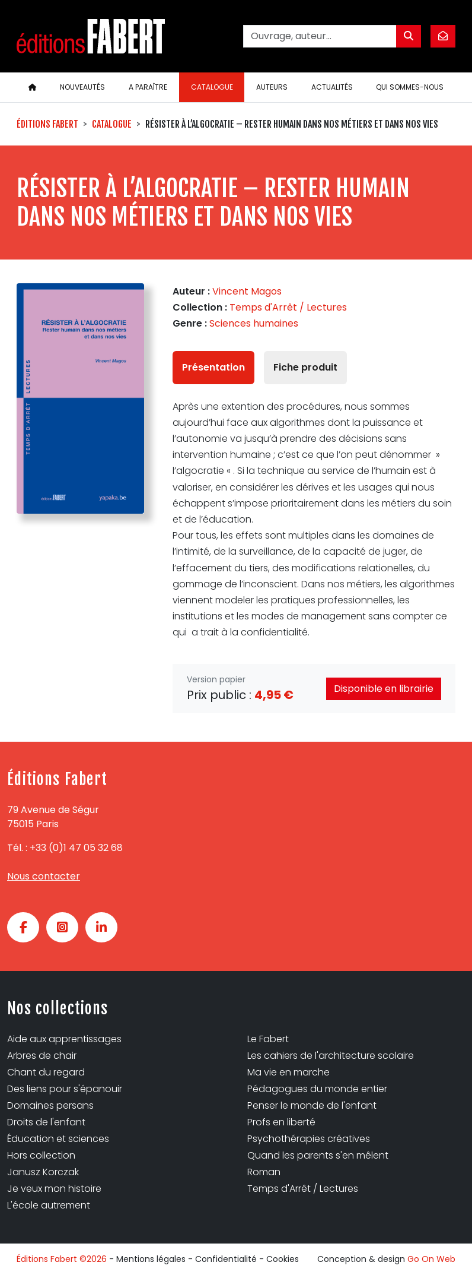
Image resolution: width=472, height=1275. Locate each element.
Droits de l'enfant (46, 1122)
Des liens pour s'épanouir (64, 1089)
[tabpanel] (314, 519)
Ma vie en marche (288, 1072)
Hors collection (41, 1155)
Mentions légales (151, 1259)
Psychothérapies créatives (308, 1139)
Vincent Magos (247, 291)
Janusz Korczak (43, 1172)
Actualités (332, 87)
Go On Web (431, 1259)
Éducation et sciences (58, 1139)
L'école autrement (48, 1205)
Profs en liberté (281, 1122)
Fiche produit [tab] (305, 367)
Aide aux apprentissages (64, 1039)
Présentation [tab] (213, 367)
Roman (263, 1172)
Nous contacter (43, 876)
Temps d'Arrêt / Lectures (288, 307)
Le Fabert (268, 1039)
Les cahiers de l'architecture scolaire (330, 1055)
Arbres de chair (41, 1055)
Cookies (282, 1259)
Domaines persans (50, 1105)
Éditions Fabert (47, 124)
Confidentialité (226, 1259)
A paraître (148, 87)
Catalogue (212, 87)
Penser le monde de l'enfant (312, 1105)
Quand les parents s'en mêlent (317, 1155)
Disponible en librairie (383, 688)
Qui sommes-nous (410, 87)
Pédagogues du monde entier (317, 1089)
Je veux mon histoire (54, 1188)
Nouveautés (82, 87)
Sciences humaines (253, 323)
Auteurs (272, 87)
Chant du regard (46, 1072)
